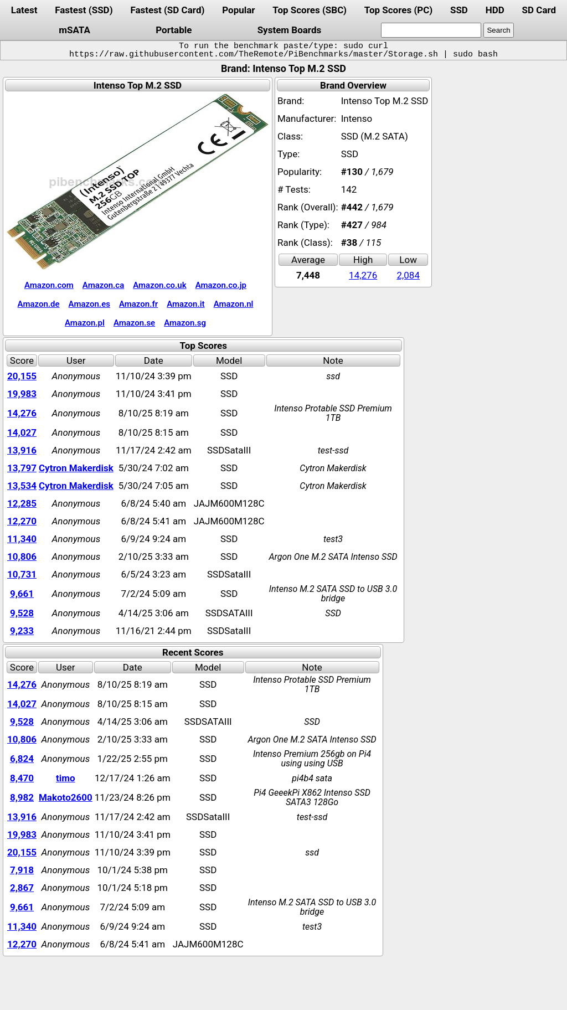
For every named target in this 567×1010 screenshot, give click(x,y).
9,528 (22, 613)
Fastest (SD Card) (167, 10)
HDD (495, 10)
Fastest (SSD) (83, 10)
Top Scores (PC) (398, 10)
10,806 (22, 556)
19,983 (22, 393)
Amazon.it (185, 304)
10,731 (22, 574)
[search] (431, 30)
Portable (174, 29)
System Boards (289, 29)
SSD (459, 10)
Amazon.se (134, 323)
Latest (24, 10)
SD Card (539, 10)
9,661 (22, 593)
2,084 (408, 275)
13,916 (22, 450)
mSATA (74, 29)
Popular (238, 10)
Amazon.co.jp (220, 285)
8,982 (22, 797)
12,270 (22, 521)
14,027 (22, 432)
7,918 (22, 869)
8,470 (22, 778)
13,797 (22, 467)
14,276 (363, 275)
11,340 (22, 538)
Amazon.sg (185, 323)
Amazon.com (49, 285)
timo (65, 778)
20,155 (22, 376)
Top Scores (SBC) (309, 10)
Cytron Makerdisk (76, 467)
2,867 (22, 887)
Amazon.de (39, 304)
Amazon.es (89, 304)
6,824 (22, 758)
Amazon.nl (234, 304)
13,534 (22, 485)
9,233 (22, 630)
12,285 (22, 503)
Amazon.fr (138, 304)
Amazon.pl (85, 323)
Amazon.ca (103, 285)
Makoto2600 (65, 797)
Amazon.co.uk (159, 285)
